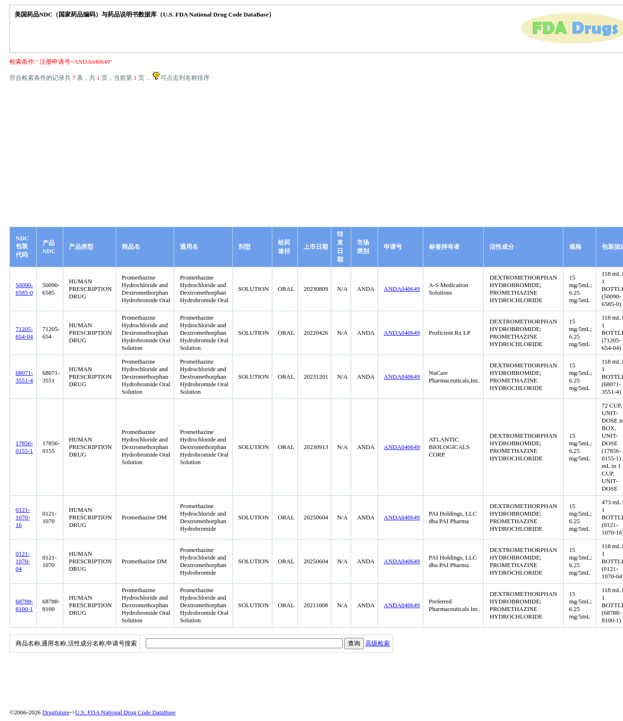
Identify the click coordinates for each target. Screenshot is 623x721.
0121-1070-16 (23, 517)
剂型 (244, 246)
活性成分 (501, 246)
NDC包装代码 (22, 246)
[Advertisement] (321, 156)
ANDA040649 (402, 288)
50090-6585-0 (24, 288)
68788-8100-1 (24, 605)
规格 (575, 246)
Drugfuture (55, 712)
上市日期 (315, 246)
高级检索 (377, 643)
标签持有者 (444, 246)
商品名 (131, 246)
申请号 (393, 246)
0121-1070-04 (23, 561)
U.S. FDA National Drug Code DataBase (125, 712)
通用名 (189, 246)
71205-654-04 (24, 332)
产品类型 (81, 246)
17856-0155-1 (24, 447)
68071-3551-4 (24, 376)
